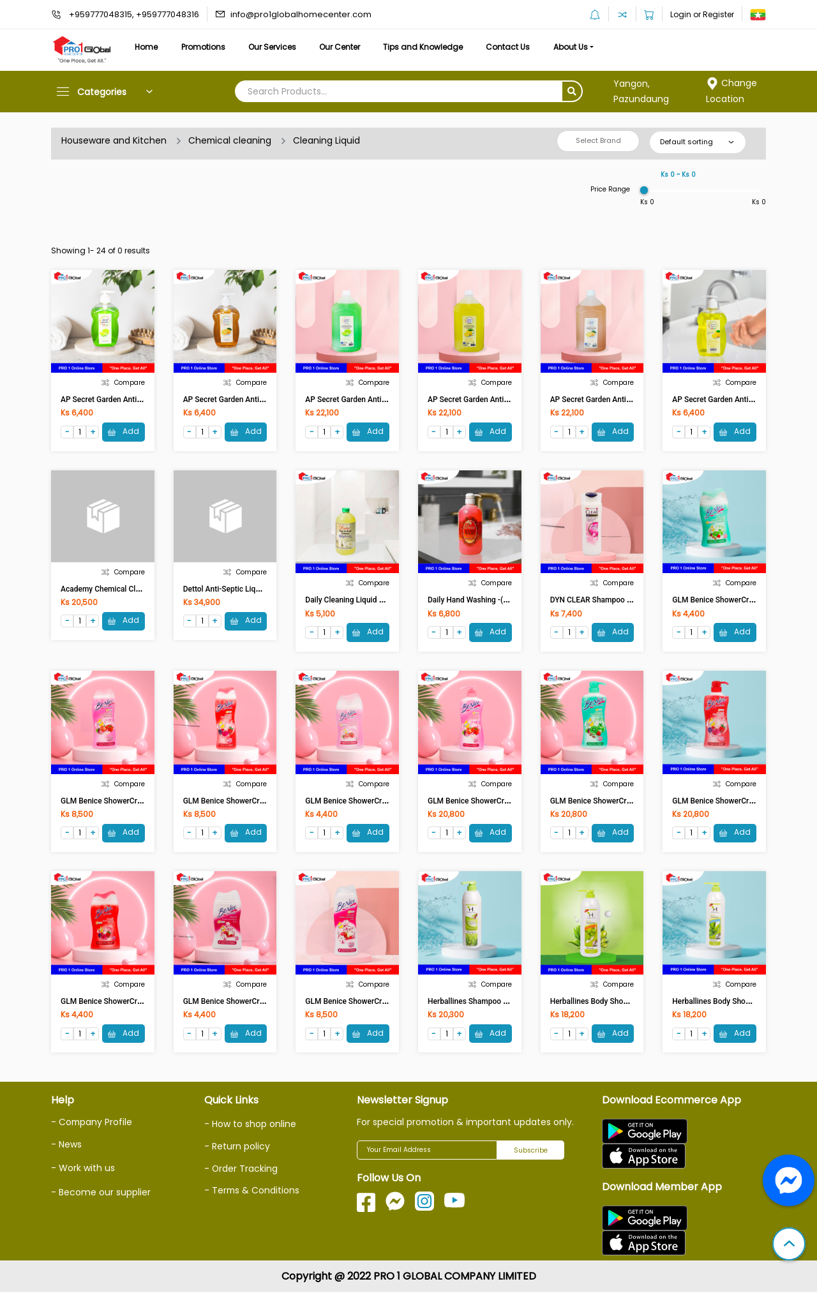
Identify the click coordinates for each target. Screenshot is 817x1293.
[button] (789, 1245)
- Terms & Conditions (252, 1191)
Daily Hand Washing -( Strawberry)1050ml (499, 600)
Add (123, 431)
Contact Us (515, 46)
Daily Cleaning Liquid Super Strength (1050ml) (384, 600)
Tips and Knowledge (429, 46)
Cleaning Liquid (327, 140)
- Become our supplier (101, 1192)
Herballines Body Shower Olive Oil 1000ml (622, 1002)
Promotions (205, 46)
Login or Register (702, 14)
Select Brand (598, 140)
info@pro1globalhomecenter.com (300, 14)
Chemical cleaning (230, 140)
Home (146, 46)
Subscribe (531, 1151)
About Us (579, 46)
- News (66, 1145)
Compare (123, 382)
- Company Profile (92, 1123)
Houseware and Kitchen (114, 140)
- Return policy (237, 1147)
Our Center (344, 46)
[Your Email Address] (427, 1151)
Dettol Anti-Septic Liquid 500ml (236, 589)
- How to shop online (250, 1125)
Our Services (275, 46)
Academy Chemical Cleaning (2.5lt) (121, 589)
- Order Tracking (241, 1169)
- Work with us (83, 1168)
